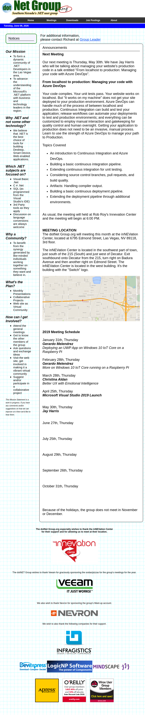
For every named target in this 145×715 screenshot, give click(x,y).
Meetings (51, 20)
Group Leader (90, 39)
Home (31, 20)
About (114, 20)
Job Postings (93, 20)
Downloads (72, 20)
